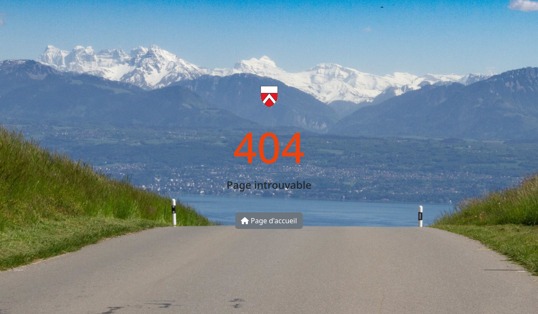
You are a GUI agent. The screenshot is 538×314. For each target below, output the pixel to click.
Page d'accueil (269, 220)
